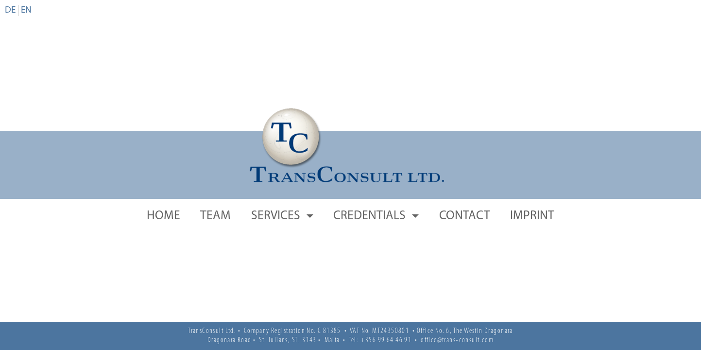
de (10, 10)
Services (277, 216)
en (26, 10)
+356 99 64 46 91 (386, 340)
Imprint (532, 216)
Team (215, 216)
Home (163, 216)
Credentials (370, 216)
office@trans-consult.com (457, 340)
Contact (464, 216)
